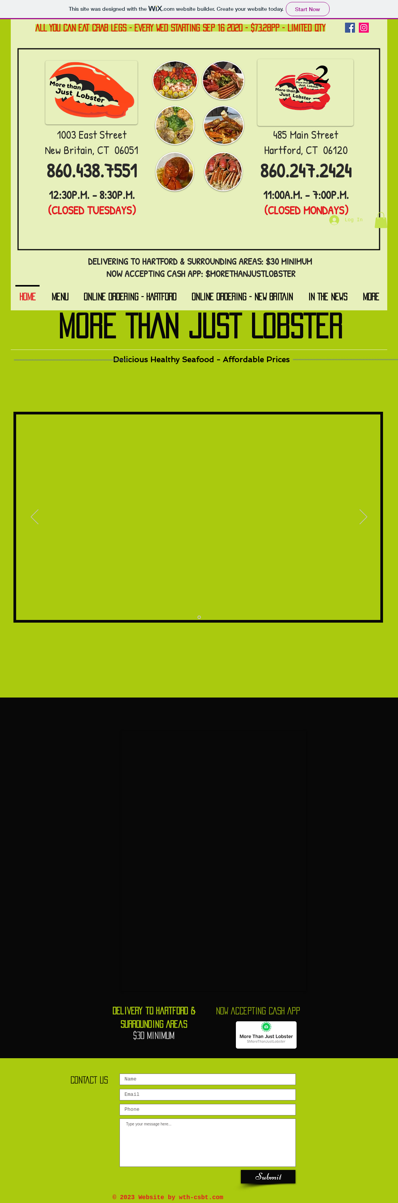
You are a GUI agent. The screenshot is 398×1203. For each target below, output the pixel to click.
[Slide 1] (199, 617)
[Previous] (34, 517)
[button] (381, 220)
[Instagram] (364, 28)
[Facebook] (350, 28)
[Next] (363, 517)
